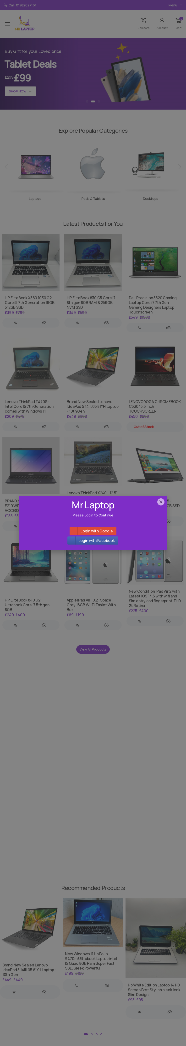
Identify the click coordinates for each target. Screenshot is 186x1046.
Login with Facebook (96, 540)
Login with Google (97, 531)
